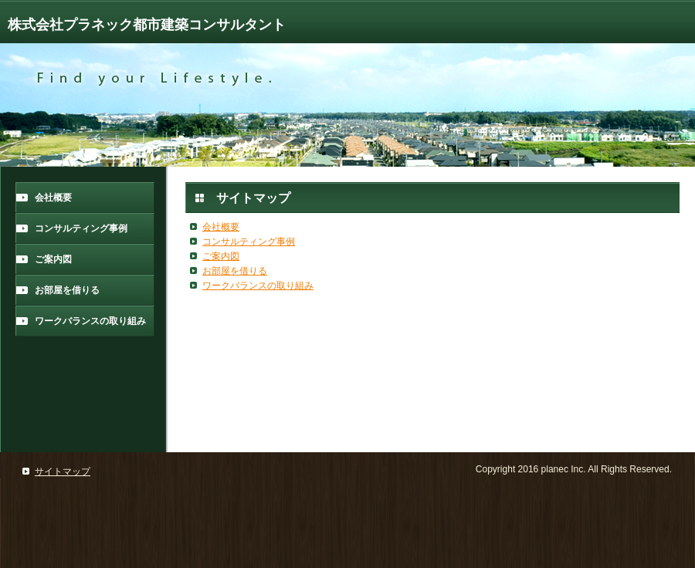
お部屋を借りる (67, 290)
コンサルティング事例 (81, 228)
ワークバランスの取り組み (90, 321)
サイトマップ (62, 471)
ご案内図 (53, 259)
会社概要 (53, 197)
